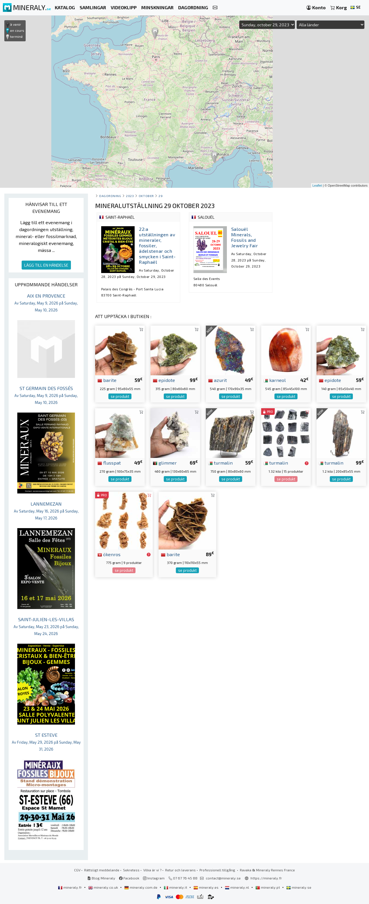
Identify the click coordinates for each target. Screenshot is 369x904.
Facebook (129, 878)
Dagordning (110, 196)
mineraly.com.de (141, 887)
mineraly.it (176, 887)
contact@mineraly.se (223, 878)
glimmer (165, 462)
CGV (77, 870)
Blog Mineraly (101, 878)
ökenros (109, 554)
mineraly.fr (70, 887)
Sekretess (131, 870)
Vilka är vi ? (152, 870)
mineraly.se (298, 887)
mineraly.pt (268, 887)
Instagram (154, 878)
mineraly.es (206, 887)
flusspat (109, 462)
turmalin (220, 462)
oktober (146, 196)
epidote (164, 380)
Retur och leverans (180, 870)
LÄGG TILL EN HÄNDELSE (46, 265)
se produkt (120, 396)
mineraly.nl (237, 887)
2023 (130, 196)
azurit (217, 380)
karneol (274, 380)
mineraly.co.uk (103, 887)
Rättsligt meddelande (101, 870)
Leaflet (317, 185)
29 (161, 196)
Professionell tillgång (217, 870)
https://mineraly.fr (266, 878)
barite (106, 380)
